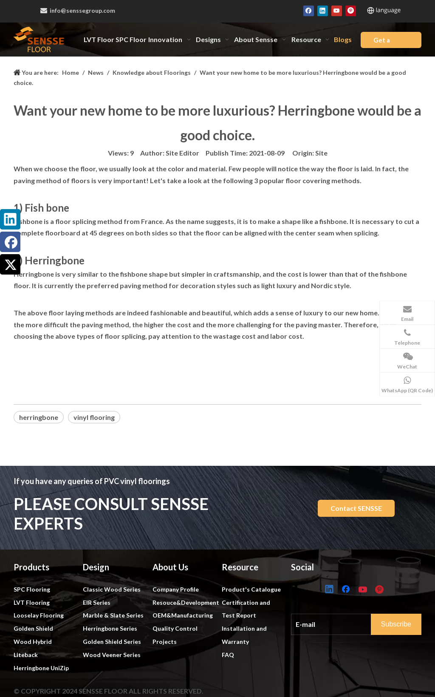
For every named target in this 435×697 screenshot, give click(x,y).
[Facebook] (308, 10)
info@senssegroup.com (82, 10)
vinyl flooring (94, 417)
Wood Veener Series (112, 654)
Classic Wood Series (112, 589)
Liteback (26, 654)
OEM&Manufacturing (183, 615)
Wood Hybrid (33, 641)
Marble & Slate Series (113, 615)
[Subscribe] (396, 624)
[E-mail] (339, 624)
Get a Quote (383, 42)
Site (321, 153)
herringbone (38, 417)
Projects (165, 641)
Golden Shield (33, 628)
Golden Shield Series (112, 641)
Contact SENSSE (356, 508)
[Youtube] (336, 10)
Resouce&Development (186, 602)
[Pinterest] (350, 10)
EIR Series (96, 602)
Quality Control (175, 628)
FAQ (228, 654)
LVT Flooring (32, 602)
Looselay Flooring (39, 615)
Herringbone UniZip (41, 668)
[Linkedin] (322, 10)
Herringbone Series (110, 628)
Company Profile (176, 589)
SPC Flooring (32, 589)
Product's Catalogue (251, 589)
